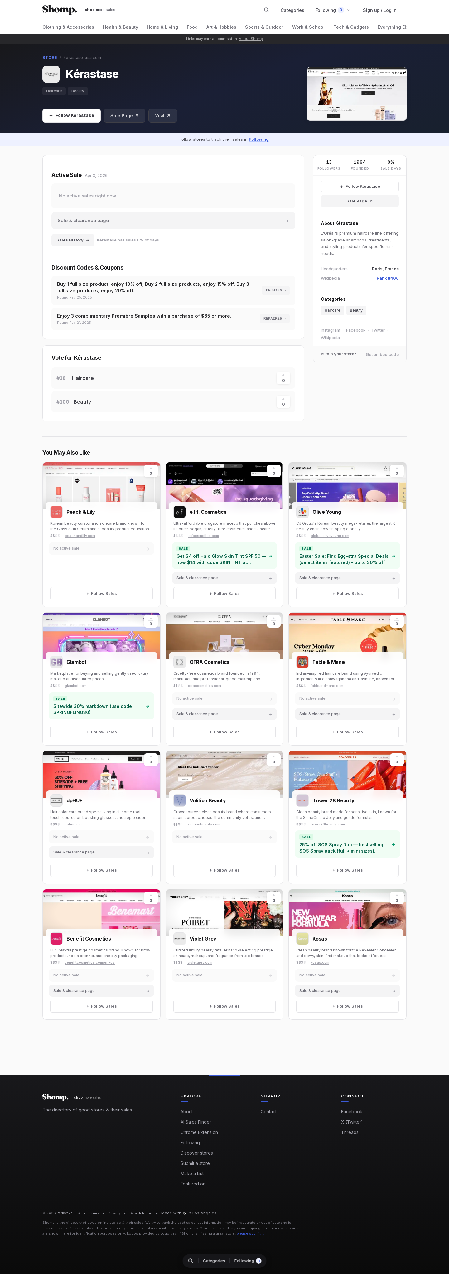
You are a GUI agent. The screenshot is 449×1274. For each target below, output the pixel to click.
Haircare (54, 91)
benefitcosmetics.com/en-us (90, 962)
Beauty (77, 91)
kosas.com (320, 962)
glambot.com (76, 685)
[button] (332, 10)
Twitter (378, 330)
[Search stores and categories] (267, 10)
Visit (163, 115)
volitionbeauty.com (204, 824)
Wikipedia (330, 337)
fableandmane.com (327, 685)
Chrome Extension (199, 1132)
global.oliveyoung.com (330, 535)
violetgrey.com (199, 962)
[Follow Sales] (71, 116)
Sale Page (124, 115)
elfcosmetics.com (203, 535)
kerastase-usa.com (82, 57)
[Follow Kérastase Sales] (360, 186)
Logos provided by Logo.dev (151, 1233)
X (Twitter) (352, 1122)
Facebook (355, 330)
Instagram (330, 330)
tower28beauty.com (328, 824)
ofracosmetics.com (204, 685)
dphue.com (74, 824)
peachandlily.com (80, 535)
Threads (350, 1132)
